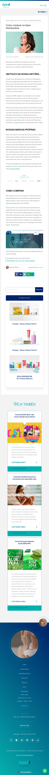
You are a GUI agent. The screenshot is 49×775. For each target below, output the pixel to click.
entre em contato (11, 203)
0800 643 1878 (24, 726)
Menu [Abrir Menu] (43, 5)
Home (7, 21)
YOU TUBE (25, 261)
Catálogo (24, 691)
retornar (43, 12)
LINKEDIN (32, 261)
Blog (12, 21)
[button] (17, 274)
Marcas (24, 682)
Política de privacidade (24, 755)
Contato (25, 705)
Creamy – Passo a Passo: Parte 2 (24, 350)
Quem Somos (24, 669)
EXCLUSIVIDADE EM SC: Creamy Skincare (25, 377)
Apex (15, 21)
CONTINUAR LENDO (24, 462)
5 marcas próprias (14, 169)
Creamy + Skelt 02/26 (24, 701)
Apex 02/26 (24, 694)
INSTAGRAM (11, 261)
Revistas (24, 678)
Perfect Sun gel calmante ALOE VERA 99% (24, 542)
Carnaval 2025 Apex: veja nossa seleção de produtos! (24, 416)
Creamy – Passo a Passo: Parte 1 (24, 324)
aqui (16, 123)
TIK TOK (18, 261)
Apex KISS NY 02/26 (24, 698)
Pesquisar (39, 290)
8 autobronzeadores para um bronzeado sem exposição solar (25, 478)
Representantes (24, 673)
